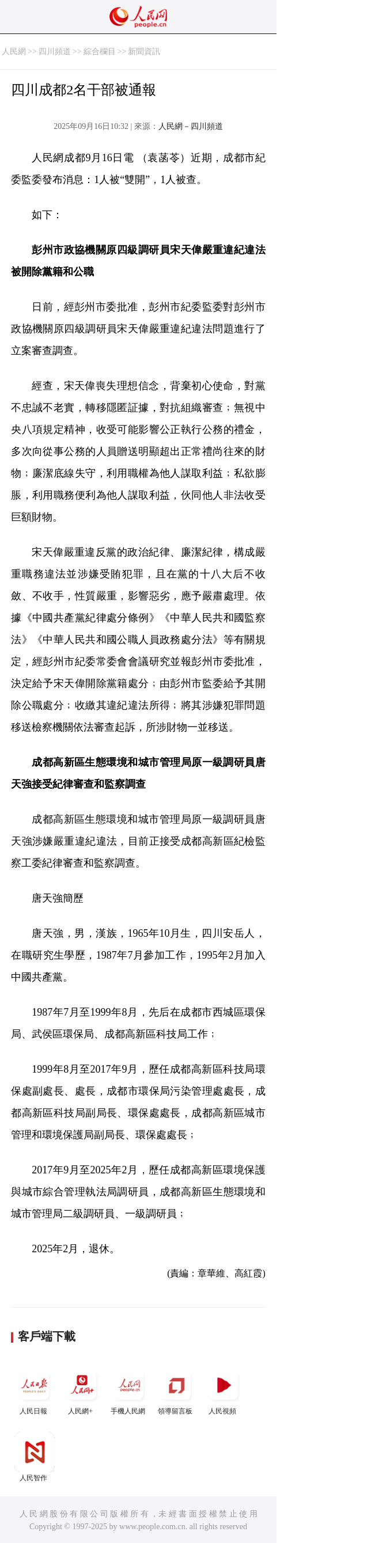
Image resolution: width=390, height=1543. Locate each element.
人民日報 (34, 1390)
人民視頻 (223, 1390)
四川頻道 (55, 51)
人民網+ (82, 1390)
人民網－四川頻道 (190, 126)
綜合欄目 (100, 51)
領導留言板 (176, 1390)
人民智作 (34, 1457)
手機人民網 (129, 1390)
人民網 (14, 51)
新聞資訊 (144, 51)
